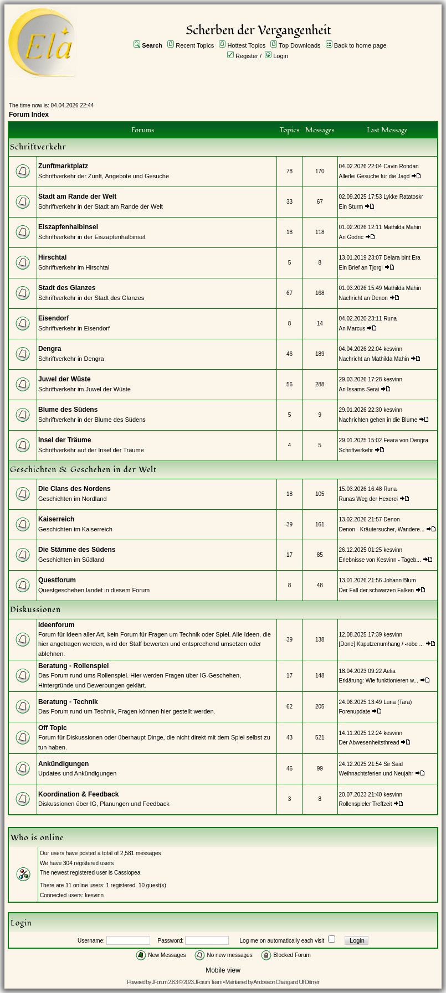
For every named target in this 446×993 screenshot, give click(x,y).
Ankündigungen (63, 764)
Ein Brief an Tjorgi (361, 268)
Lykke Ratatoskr (403, 197)
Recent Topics (195, 45)
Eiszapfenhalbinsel (68, 227)
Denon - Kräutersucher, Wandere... (382, 529)
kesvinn (392, 349)
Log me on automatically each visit (282, 941)
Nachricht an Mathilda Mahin (374, 359)
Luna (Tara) (397, 702)
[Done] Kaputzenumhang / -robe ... (381, 644)
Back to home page (360, 45)
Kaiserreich (56, 519)
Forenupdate (355, 711)
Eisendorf (53, 318)
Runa (390, 319)
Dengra (49, 349)
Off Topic (52, 728)
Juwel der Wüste (64, 379)
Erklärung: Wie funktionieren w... (378, 680)
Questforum (57, 580)
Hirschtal (52, 257)
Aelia (389, 671)
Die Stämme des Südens (76, 550)
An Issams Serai (359, 389)
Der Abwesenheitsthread (369, 742)
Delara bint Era (402, 258)
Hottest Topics (246, 45)
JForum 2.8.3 (165, 982)
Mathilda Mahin (402, 227)
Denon (391, 519)
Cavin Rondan (400, 166)
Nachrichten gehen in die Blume (378, 420)
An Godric (351, 237)
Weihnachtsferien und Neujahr (376, 773)
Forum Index (29, 114)
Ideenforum (56, 625)
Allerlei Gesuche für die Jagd (374, 176)
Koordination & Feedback (78, 794)
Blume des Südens (68, 409)
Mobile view (223, 970)
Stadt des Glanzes (66, 288)
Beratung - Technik (68, 702)
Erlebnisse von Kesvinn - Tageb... (380, 560)
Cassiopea (127, 873)
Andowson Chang (271, 982)
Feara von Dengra (405, 440)
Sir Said (393, 764)
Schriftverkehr (357, 450)
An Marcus (352, 328)
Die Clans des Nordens (74, 489)
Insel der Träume (64, 440)
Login (280, 56)
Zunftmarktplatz (63, 166)
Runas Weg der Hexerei (368, 499)
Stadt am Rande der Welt (77, 196)
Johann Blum (399, 580)
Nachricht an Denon (363, 298)
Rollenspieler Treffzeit (365, 804)
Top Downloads (299, 45)
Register (246, 56)
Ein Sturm (351, 207)
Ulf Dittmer (309, 982)
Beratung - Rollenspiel (73, 666)
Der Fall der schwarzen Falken (376, 590)
